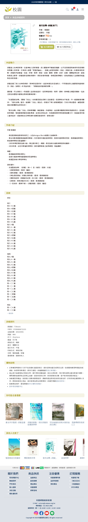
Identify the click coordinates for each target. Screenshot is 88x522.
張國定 (47, 30)
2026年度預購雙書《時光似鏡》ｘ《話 (44, 2)
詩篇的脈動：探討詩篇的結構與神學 (38, 423)
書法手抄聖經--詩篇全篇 (15, 422)
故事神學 (65, 458)
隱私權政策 (13, 493)
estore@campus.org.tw (47, 503)
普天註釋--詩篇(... (50, 458)
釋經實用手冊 (29, 458)
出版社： (42, 32)
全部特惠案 (55, 481)
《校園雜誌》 (76, 484)
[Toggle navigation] (82, 9)
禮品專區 (33, 484)
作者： (41, 30)
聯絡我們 (12, 481)
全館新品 (33, 477)
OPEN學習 (75, 487)
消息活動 (12, 490)
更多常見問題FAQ (15, 386)
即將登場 (33, 490)
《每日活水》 (76, 481)
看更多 (10, 313)
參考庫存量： (44, 39)
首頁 (7, 17)
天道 (48, 32)
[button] (67, 9)
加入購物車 (46, 46)
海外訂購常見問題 (34, 384)
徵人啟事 (12, 487)
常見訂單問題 (51, 370)
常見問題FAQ (14, 477)
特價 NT (42, 36)
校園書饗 (33, 487)
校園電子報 (75, 477)
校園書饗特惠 (55, 477)
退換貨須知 (60, 381)
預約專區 (54, 484)
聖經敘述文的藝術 (13, 458)
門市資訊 (12, 484)
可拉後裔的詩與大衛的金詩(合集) (60, 423)
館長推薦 (33, 481)
